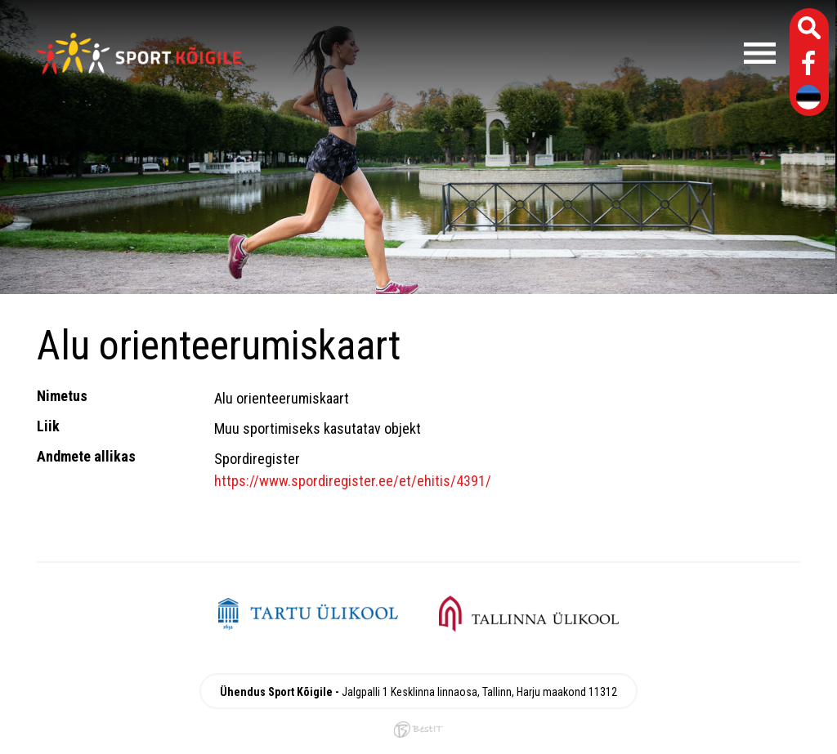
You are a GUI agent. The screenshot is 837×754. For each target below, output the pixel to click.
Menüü (516, 53)
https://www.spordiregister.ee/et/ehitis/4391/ (352, 480)
